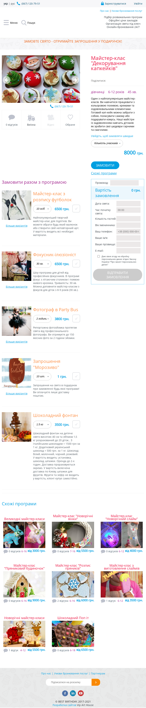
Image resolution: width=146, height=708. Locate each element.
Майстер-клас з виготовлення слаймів (121, 567)
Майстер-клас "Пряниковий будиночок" (24, 567)
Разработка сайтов (64, 705)
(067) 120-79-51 (64, 106)
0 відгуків (12, 124)
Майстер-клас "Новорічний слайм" (121, 517)
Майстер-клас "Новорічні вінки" (73, 517)
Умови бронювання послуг (126, 10)
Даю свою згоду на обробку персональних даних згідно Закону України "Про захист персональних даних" (119, 260)
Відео (50, 124)
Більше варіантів (16, 225)
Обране (70, 124)
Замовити (105, 165)
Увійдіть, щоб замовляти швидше (112, 136)
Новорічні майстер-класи (24, 617)
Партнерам (98, 673)
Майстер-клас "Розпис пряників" (73, 567)
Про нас (104, 10)
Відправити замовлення (117, 274)
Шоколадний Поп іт (73, 617)
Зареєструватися (115, 3)
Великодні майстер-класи (24, 518)
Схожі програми (104, 173)
